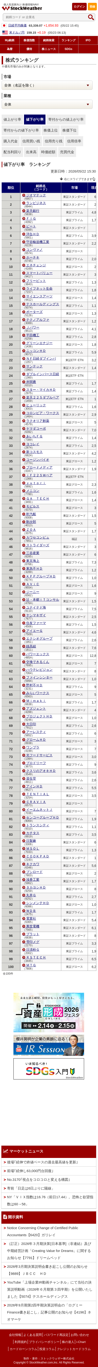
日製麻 (31, 841)
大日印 (31, 724)
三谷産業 (32, 553)
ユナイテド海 (36, 607)
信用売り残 (53, 141)
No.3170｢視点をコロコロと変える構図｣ (38, 1180)
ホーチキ (32, 257)
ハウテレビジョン (39, 669)
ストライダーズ (37, 545)
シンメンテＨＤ (37, 903)
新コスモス (34, 452)
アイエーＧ (34, 631)
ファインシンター (39, 677)
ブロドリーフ (36, 763)
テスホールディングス (42, 304)
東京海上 (32, 561)
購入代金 (11, 141)
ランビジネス (36, 203)
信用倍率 (74, 141)
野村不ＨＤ (34, 685)
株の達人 (68, 1342)
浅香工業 (32, 879)
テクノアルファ (37, 319)
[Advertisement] (48, 1111)
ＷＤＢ (31, 911)
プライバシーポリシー (44, 1342)
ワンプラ (32, 747)
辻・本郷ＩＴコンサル (42, 599)
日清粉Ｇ (32, 949)
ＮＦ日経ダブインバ (41, 358)
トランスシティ (37, 825)
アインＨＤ (34, 786)
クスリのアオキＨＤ (41, 771)
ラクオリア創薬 (37, 421)
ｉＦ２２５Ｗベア (39, 475)
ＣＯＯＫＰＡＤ (37, 856)
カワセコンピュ (37, 537)
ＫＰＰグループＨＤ (41, 576)
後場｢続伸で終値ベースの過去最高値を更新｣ (42, 1162)
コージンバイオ (37, 459)
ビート (31, 226)
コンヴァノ (34, 249)
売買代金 (67, 152)
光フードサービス (39, 755)
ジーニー (32, 592)
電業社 (31, 918)
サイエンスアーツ (39, 296)
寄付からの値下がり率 (21, 130)
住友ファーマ (36, 623)
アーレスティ (36, 732)
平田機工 (32, 335)
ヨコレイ (32, 444)
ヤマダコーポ (36, 428)
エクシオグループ (39, 638)
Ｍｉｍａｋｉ (36, 701)
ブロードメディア (39, 467)
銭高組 (31, 646)
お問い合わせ (80, 1335)
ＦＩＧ (31, 218)
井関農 (31, 382)
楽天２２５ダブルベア (42, 397)
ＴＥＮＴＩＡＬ (37, 794)
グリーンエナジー (39, 343)
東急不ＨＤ (34, 568)
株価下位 (69, 130)
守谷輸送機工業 (37, 242)
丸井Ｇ (31, 895)
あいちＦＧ (34, 436)
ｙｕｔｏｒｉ (36, 483)
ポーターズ (34, 312)
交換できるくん (37, 662)
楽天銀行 (32, 211)
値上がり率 (12, 119)
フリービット (36, 281)
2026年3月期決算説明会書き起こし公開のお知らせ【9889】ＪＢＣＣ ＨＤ (47, 1270)
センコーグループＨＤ (42, 817)
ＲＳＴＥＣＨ (36, 957)
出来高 (31, 152)
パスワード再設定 (56, 1335)
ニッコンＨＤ (36, 351)
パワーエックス (37, 654)
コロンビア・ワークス (42, 413)
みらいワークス (37, 693)
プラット (32, 934)
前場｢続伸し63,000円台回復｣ (30, 1171)
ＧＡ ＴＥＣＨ (37, 498)
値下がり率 (35, 119)
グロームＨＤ (36, 739)
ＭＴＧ (31, 965)
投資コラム (47, 1349)
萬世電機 (32, 926)
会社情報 (15, 1335)
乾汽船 (31, 514)
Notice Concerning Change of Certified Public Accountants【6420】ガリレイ (42, 1231)
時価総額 (48, 152)
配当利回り (12, 152)
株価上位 (51, 130)
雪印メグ (32, 942)
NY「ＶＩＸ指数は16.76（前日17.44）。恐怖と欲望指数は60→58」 (50, 1200)
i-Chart (81, 1342)
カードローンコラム (23, 1349)
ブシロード (34, 872)
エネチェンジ (36, 265)
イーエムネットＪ (39, 809)
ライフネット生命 (39, 288)
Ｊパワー (32, 327)
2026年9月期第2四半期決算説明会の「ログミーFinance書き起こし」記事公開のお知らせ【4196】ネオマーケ (49, 1312)
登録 (92, 6)
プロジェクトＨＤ (39, 716)
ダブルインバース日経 (42, 374)
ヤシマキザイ (36, 615)
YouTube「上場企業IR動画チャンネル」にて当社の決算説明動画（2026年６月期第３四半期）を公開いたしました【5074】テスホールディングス (50, 1289)
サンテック (34, 366)
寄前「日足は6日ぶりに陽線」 (31, 1188)
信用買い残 (31, 141)
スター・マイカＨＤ (41, 389)
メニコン (32, 491)
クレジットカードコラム (74, 1349)
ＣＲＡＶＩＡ (36, 802)
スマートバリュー (39, 273)
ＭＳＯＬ (32, 848)
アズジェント (36, 708)
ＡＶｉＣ (32, 584)
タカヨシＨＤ (36, 887)
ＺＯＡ (31, 529)
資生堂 (31, 778)
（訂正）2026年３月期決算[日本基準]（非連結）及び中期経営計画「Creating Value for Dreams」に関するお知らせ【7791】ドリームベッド (49, 1251)
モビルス (32, 506)
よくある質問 (32, 1335)
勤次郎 (31, 522)
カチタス (32, 833)
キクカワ (32, 864)
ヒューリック (36, 405)
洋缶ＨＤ (32, 234)
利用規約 (21, 1342)
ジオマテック (36, 195)
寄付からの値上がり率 (66, 119)
